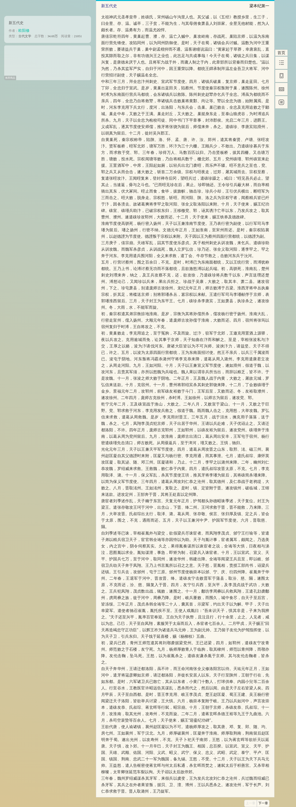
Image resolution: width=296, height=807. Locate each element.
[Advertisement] (48, 61)
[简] (281, 102)
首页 (281, 53)
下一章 (263, 803)
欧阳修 (24, 30)
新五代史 (16, 23)
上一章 (250, 803)
